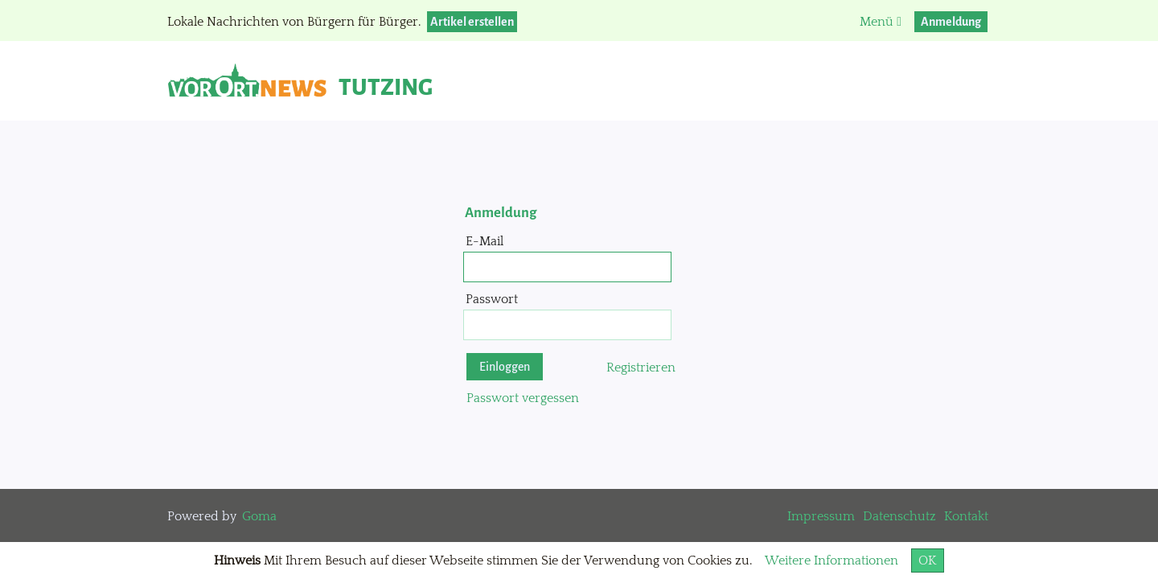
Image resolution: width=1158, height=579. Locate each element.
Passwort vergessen (522, 398)
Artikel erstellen (472, 21)
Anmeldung (951, 21)
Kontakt (966, 516)
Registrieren (641, 367)
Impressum (821, 516)
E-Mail (484, 241)
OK (927, 560)
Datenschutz (899, 516)
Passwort (492, 299)
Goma (259, 516)
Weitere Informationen (831, 560)
